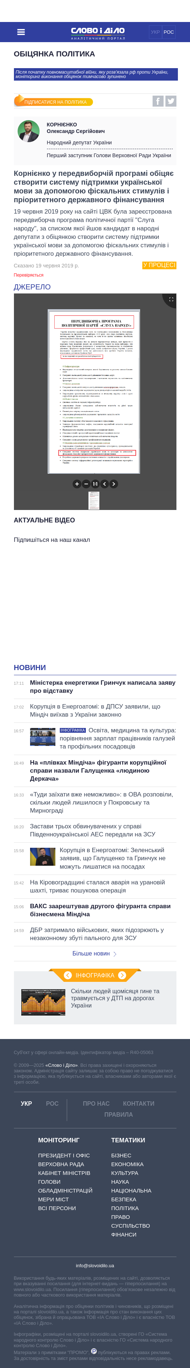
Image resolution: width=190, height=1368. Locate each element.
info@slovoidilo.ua (95, 1265)
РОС (169, 32)
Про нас (96, 1104)
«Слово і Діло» (61, 1065)
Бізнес (121, 1155)
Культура (124, 1173)
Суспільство (130, 1226)
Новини (30, 667)
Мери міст (53, 1199)
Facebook (158, 101)
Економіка (127, 1164)
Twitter (170, 101)
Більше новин (94, 953)
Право (120, 1217)
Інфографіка (95, 975)
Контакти (139, 1104)
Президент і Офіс (64, 1155)
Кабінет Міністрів (64, 1173)
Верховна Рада (61, 1164)
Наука (120, 1182)
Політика (125, 1208)
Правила (118, 1115)
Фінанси (123, 1234)
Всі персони (57, 1208)
